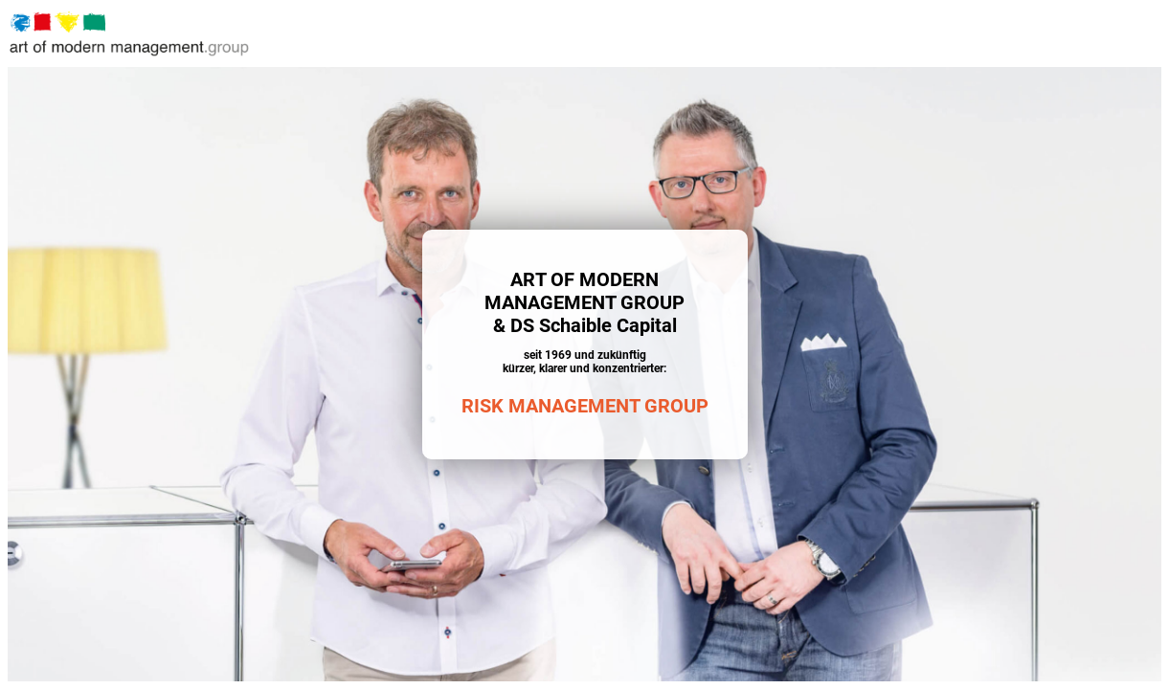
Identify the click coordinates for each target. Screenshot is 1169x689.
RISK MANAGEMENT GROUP (584, 405)
